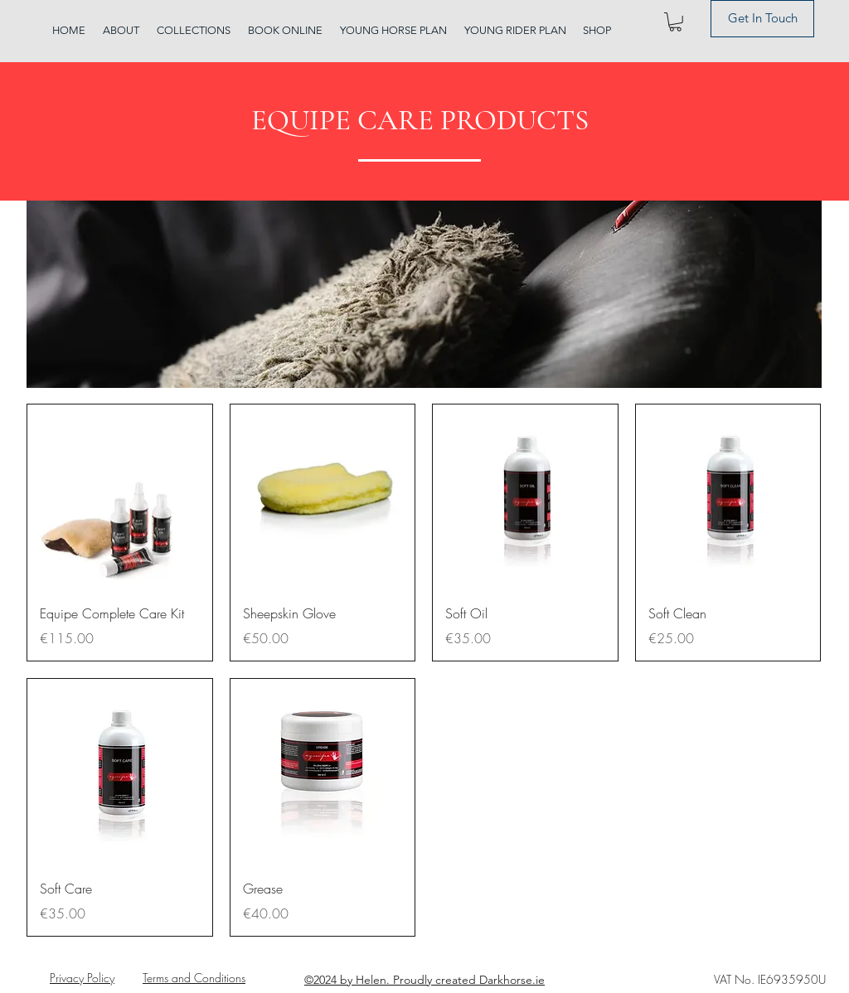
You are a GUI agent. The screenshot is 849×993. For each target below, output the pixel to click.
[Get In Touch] (762, 18)
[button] (675, 21)
